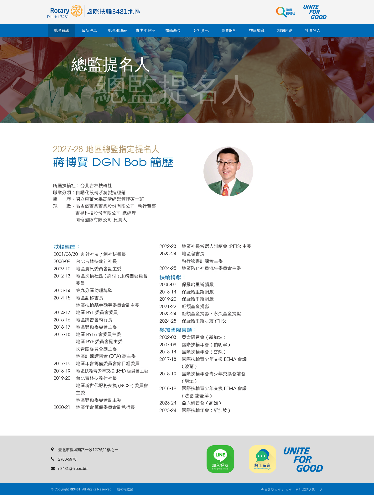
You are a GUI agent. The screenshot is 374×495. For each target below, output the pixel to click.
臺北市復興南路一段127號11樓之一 (85, 450)
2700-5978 (64, 459)
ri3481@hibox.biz (69, 469)
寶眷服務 (229, 30)
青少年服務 (145, 30)
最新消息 (89, 30)
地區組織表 (117, 30)
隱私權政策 (125, 489)
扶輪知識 (257, 30)
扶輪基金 (173, 30)
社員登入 (312, 30)
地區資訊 (61, 30)
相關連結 (284, 30)
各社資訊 (201, 30)
